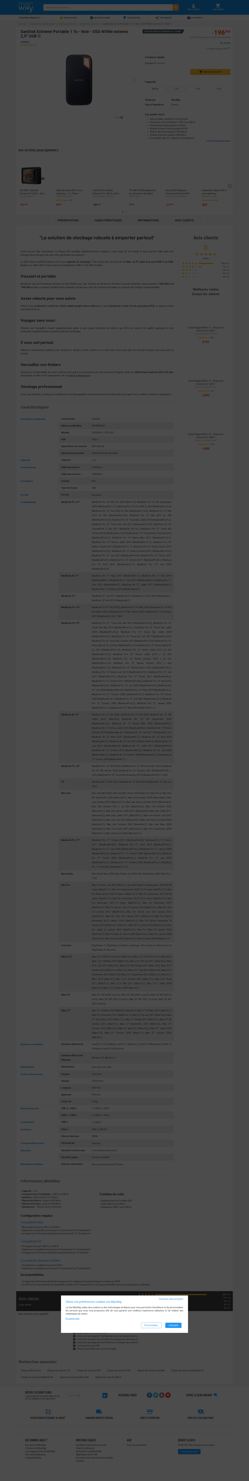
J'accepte (173, 1325)
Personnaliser (151, 1325)
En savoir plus (72, 1318)
